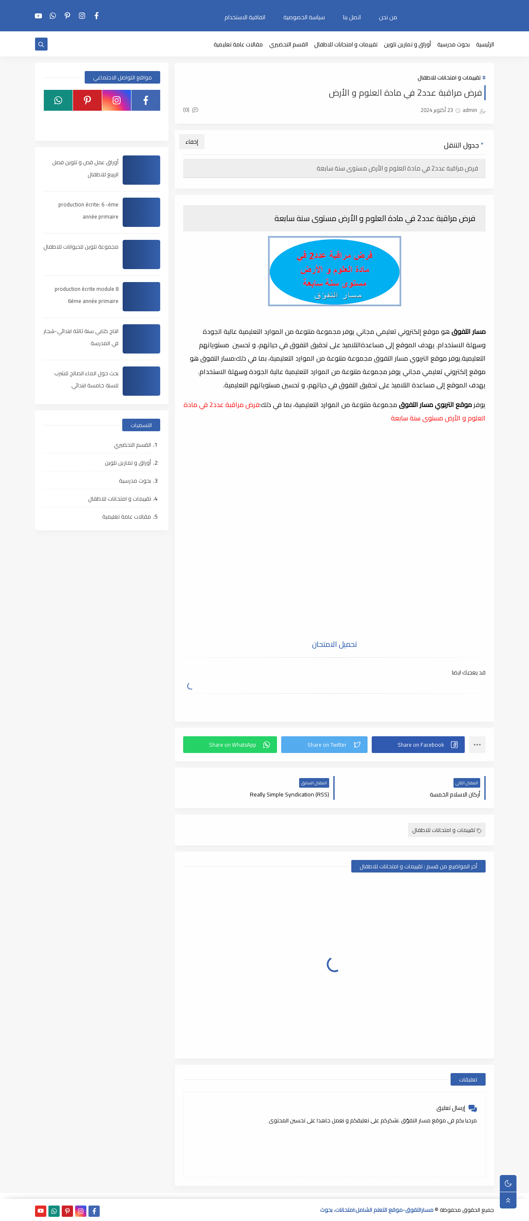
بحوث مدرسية (453, 44)
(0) (190, 109)
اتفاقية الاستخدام (244, 17)
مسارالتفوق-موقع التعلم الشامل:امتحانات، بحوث (376, 1210)
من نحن (388, 17)
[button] (418, 744)
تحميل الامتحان (334, 644)
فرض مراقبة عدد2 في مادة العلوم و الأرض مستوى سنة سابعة (398, 168)
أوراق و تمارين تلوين (407, 44)
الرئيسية (485, 44)
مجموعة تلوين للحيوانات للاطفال (80, 247)
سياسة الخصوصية (304, 17)
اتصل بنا (352, 17)
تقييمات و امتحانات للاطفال (346, 44)
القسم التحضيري (288, 44)
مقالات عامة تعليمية (238, 44)
